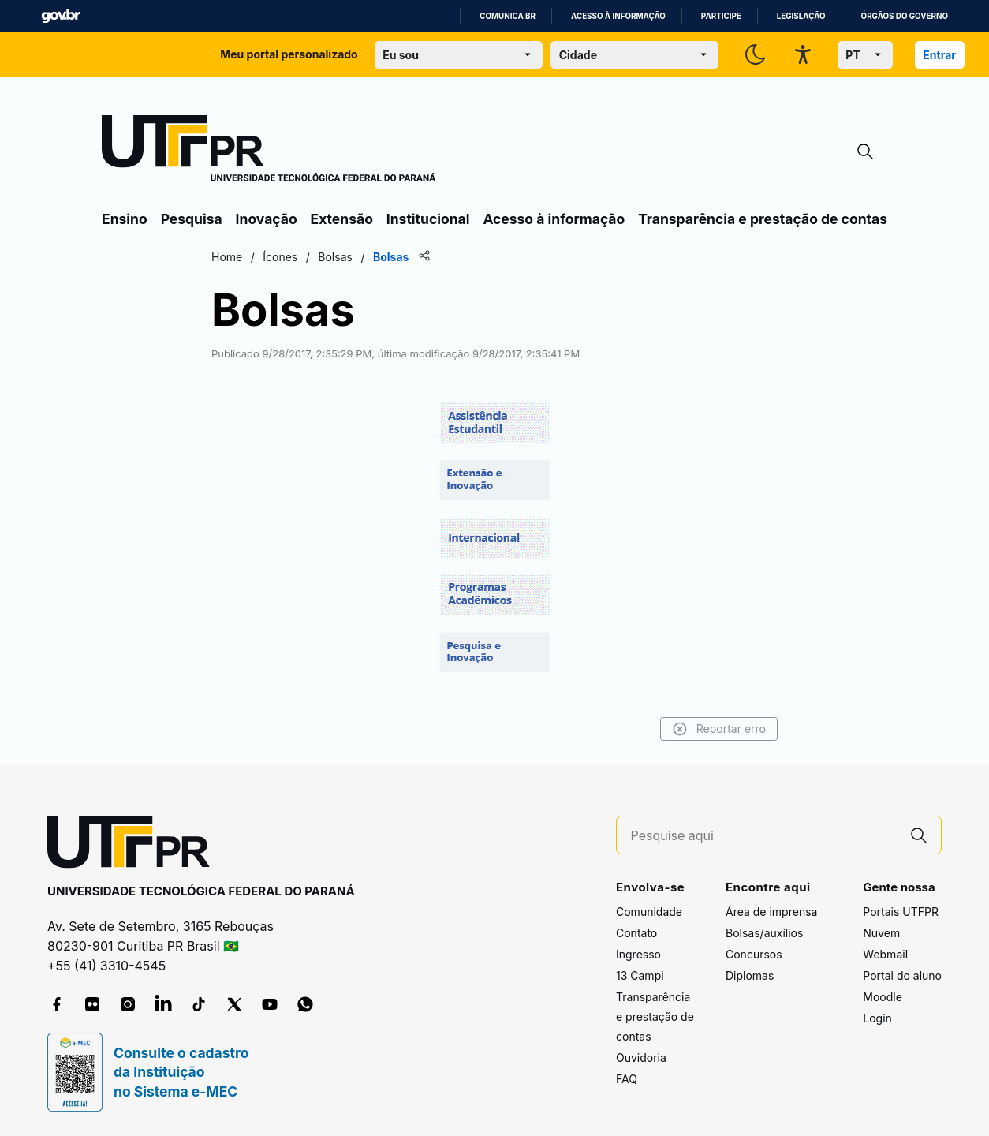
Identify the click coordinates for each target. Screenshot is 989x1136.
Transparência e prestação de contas (762, 219)
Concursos (754, 954)
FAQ (626, 1079)
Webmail (885, 954)
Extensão (342, 219)
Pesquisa (191, 219)
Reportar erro (719, 729)
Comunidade (649, 911)
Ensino (124, 219)
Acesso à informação (618, 16)
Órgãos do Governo (904, 16)
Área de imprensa (771, 911)
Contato (636, 933)
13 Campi (640, 975)
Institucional (428, 219)
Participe (721, 16)
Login (877, 1018)
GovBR (60, 16)
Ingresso (638, 954)
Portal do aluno (902, 975)
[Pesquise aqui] (764, 836)
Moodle (882, 996)
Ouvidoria (641, 1057)
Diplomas (750, 975)
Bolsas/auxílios (764, 933)
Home (226, 256)
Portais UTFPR (901, 911)
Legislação (801, 16)
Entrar (939, 55)
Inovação (266, 219)
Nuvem (881, 933)
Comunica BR (508, 16)
